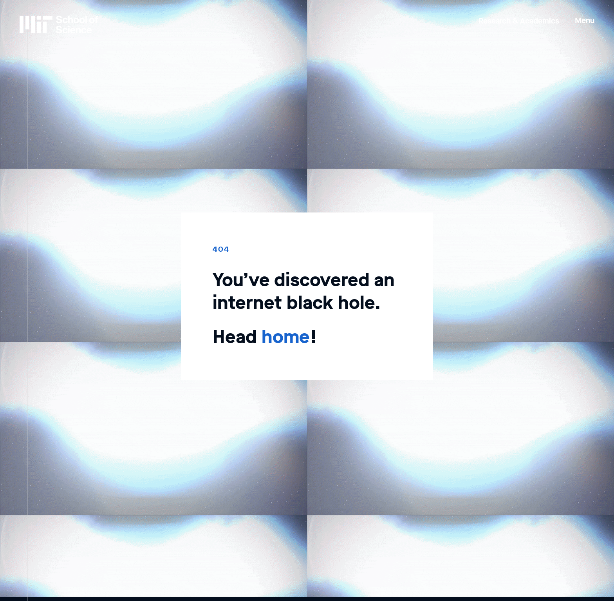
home (286, 336)
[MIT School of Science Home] (59, 24)
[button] (584, 15)
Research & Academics (519, 21)
